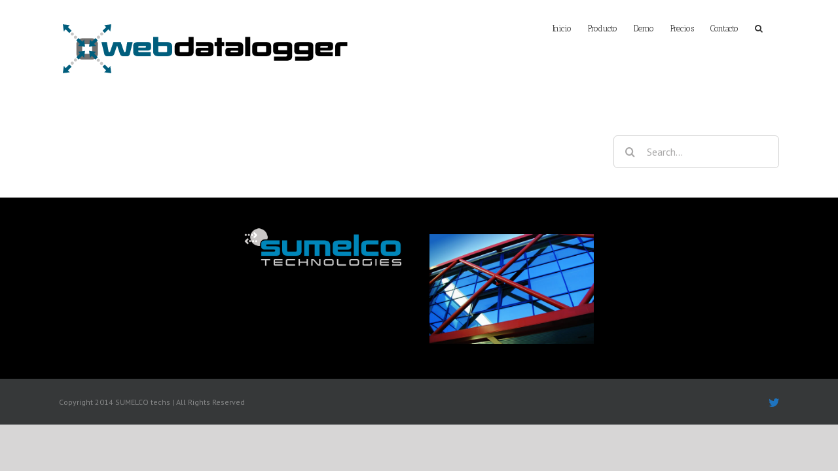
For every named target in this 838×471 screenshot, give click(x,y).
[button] (775, 27)
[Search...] (696, 151)
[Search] (629, 151)
